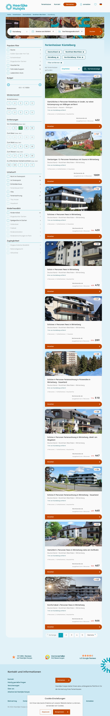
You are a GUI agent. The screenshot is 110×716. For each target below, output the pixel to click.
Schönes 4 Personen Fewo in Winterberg (64, 214)
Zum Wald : (14, 142)
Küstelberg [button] (52, 57)
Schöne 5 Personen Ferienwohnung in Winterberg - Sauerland (72, 495)
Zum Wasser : (15, 152)
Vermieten (61, 680)
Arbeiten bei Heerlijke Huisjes (19, 692)
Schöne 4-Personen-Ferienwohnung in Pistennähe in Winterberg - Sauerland (68, 380)
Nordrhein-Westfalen (39, 14)
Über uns (11, 689)
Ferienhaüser (46, 4)
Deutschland (27, 14)
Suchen (92, 31)
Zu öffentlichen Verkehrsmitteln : (22, 161)
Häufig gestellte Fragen (17, 682)
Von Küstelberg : (16, 124)
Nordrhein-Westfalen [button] (74, 52)
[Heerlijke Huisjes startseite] (16, 7)
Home (9, 14)
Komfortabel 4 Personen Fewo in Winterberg (66, 605)
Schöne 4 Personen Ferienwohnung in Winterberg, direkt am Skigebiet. (72, 438)
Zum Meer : (14, 133)
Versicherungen (13, 685)
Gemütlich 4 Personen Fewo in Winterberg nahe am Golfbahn (73, 550)
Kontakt (57, 4)
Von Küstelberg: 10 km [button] (72, 57)
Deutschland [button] (53, 52)
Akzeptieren (59, 712)
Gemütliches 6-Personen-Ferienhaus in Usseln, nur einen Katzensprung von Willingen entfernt (70, 103)
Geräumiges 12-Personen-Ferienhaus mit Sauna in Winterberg (73, 159)
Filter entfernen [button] (54, 63)
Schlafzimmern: (12, 99)
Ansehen (50, 126)
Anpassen (45, 712)
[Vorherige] (51, 635)
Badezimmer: (12, 108)
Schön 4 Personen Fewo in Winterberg (63, 269)
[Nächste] (91, 635)
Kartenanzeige (92, 69)
